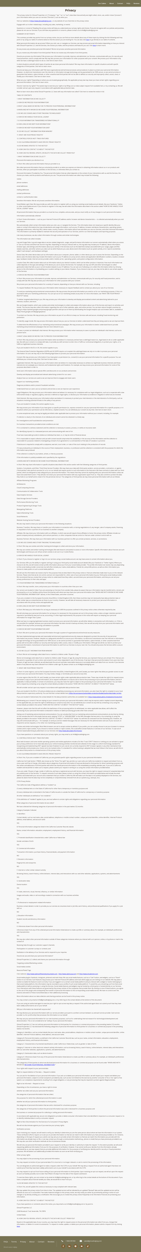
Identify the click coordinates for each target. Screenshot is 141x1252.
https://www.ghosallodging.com (40, 21)
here (87, 40)
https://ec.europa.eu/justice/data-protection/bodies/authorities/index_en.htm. (95, 693)
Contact (120, 3)
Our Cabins (102, 3)
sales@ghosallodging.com (91, 1241)
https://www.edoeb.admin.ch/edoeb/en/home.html (105, 697)
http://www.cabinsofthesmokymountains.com (42, 974)
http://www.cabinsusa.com (67, 974)
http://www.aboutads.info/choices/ (70, 731)
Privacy (23, 1242)
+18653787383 (68, 1241)
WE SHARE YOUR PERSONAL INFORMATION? (40, 1065)
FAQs (128, 3)
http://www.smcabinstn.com (88, 974)
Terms (14, 1242)
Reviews (137, 3)
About (111, 3)
